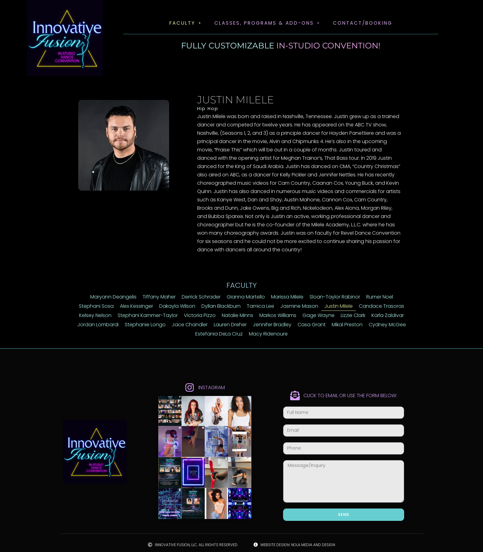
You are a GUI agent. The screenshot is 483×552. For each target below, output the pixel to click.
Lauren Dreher (230, 324)
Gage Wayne (318, 315)
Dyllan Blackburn (221, 306)
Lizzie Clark (353, 315)
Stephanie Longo (145, 324)
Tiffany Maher (159, 296)
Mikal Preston (347, 324)
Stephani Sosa (96, 306)
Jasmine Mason (299, 306)
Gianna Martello (246, 296)
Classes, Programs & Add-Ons (266, 23)
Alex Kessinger (136, 306)
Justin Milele (338, 306)
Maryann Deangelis (113, 296)
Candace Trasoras (381, 306)
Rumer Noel (379, 296)
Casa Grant (312, 324)
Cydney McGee (387, 324)
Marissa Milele (287, 296)
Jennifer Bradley (272, 324)
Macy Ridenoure (268, 333)
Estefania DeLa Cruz (219, 333)
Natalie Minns (237, 315)
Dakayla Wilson (177, 306)
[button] (181, 23)
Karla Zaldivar (387, 315)
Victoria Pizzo (200, 315)
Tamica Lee (260, 306)
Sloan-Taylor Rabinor (335, 296)
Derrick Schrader (201, 296)
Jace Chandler (190, 324)
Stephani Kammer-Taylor (148, 315)
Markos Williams (277, 315)
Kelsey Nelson (95, 315)
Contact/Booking (365, 23)
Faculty (182, 23)
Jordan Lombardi (98, 324)
